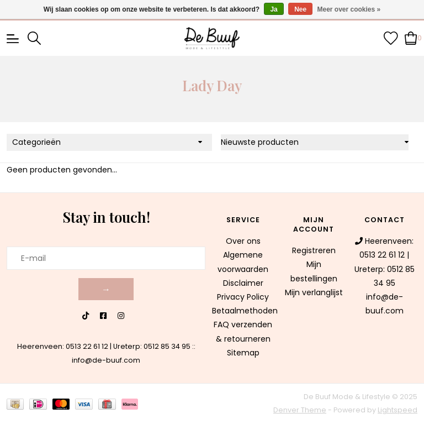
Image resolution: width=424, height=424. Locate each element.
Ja (273, 9)
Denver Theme (299, 410)
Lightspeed (397, 410)
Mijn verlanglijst (314, 292)
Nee (300, 9)
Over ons (243, 241)
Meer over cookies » (349, 9)
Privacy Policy (243, 296)
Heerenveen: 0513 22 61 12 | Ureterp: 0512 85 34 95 (103, 346)
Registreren (314, 250)
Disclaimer (243, 283)
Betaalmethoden (245, 310)
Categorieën (36, 142)
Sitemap (243, 352)
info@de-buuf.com (106, 360)
